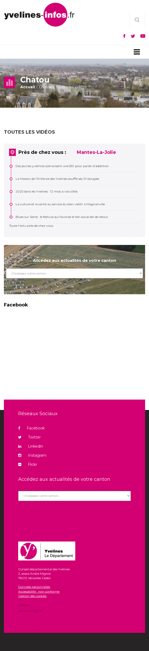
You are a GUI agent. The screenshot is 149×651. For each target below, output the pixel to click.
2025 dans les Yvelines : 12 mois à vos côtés (47, 191)
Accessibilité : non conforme (38, 591)
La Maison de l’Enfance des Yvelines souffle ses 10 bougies (57, 179)
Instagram (32, 455)
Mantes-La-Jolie (96, 152)
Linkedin (30, 446)
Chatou (45, 87)
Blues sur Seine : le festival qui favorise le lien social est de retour (62, 217)
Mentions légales (30, 610)
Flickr (27, 464)
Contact (24, 605)
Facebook (31, 428)
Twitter (29, 437)
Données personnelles (34, 587)
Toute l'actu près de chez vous (31, 226)
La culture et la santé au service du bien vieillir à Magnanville (60, 204)
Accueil (27, 87)
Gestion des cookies (32, 596)
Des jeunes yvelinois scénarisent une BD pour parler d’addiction (62, 166)
